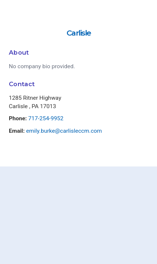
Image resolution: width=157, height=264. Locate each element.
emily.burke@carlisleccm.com (64, 131)
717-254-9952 (46, 118)
